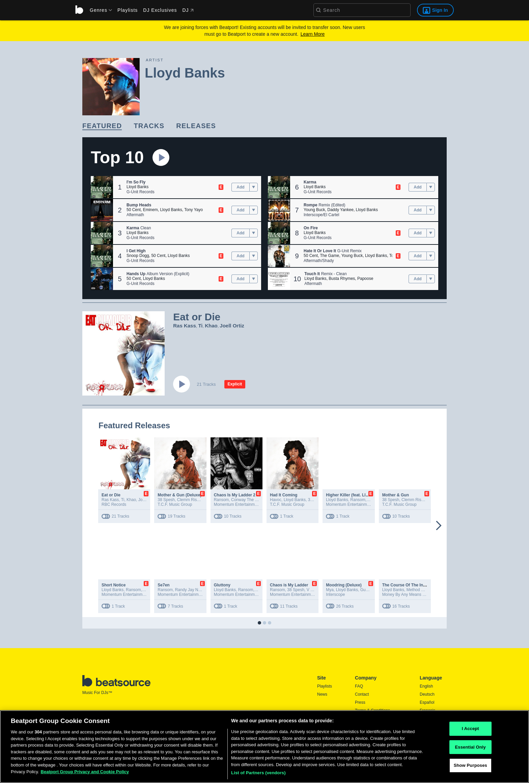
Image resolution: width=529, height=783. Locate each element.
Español (427, 702)
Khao (211, 325)
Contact (362, 694)
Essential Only (470, 749)
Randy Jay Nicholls (192, 589)
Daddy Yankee (340, 209)
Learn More (313, 34)
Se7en (163, 585)
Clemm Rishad (190, 499)
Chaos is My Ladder (289, 585)
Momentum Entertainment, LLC (130, 594)
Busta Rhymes (342, 278)
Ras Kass (184, 325)
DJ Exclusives (160, 10)
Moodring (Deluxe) (343, 585)
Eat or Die (111, 495)
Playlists (127, 10)
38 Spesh (166, 499)
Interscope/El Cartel (321, 214)
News (322, 694)
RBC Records (114, 504)
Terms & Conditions (372, 710)
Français (427, 710)
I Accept (470, 730)
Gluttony (222, 585)
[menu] (98, 10)
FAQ (359, 686)
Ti (200, 325)
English (426, 686)
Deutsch (427, 694)
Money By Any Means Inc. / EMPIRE (415, 594)
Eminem (150, 209)
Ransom (221, 499)
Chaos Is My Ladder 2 (234, 495)
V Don (312, 589)
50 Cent (134, 209)
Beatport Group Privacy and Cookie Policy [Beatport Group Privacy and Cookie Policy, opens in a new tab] (85, 773)
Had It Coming (283, 495)
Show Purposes (470, 767)
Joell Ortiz (232, 325)
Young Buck (314, 209)
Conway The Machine (250, 499)
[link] (102, 126)
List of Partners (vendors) (258, 775)
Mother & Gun (395, 495)
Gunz (365, 589)
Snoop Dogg (138, 255)
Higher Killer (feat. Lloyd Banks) (356, 495)
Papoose (365, 278)
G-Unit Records (141, 192)
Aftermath (135, 214)
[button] (102, 187)
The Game (329, 255)
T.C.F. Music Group (175, 504)
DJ (187, 10)
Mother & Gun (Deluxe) (179, 495)
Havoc (275, 499)
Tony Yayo (193, 209)
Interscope (335, 594)
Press (360, 702)
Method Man (418, 589)
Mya (330, 589)
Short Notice (114, 585)
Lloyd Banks (137, 186)
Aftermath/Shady (319, 260)
